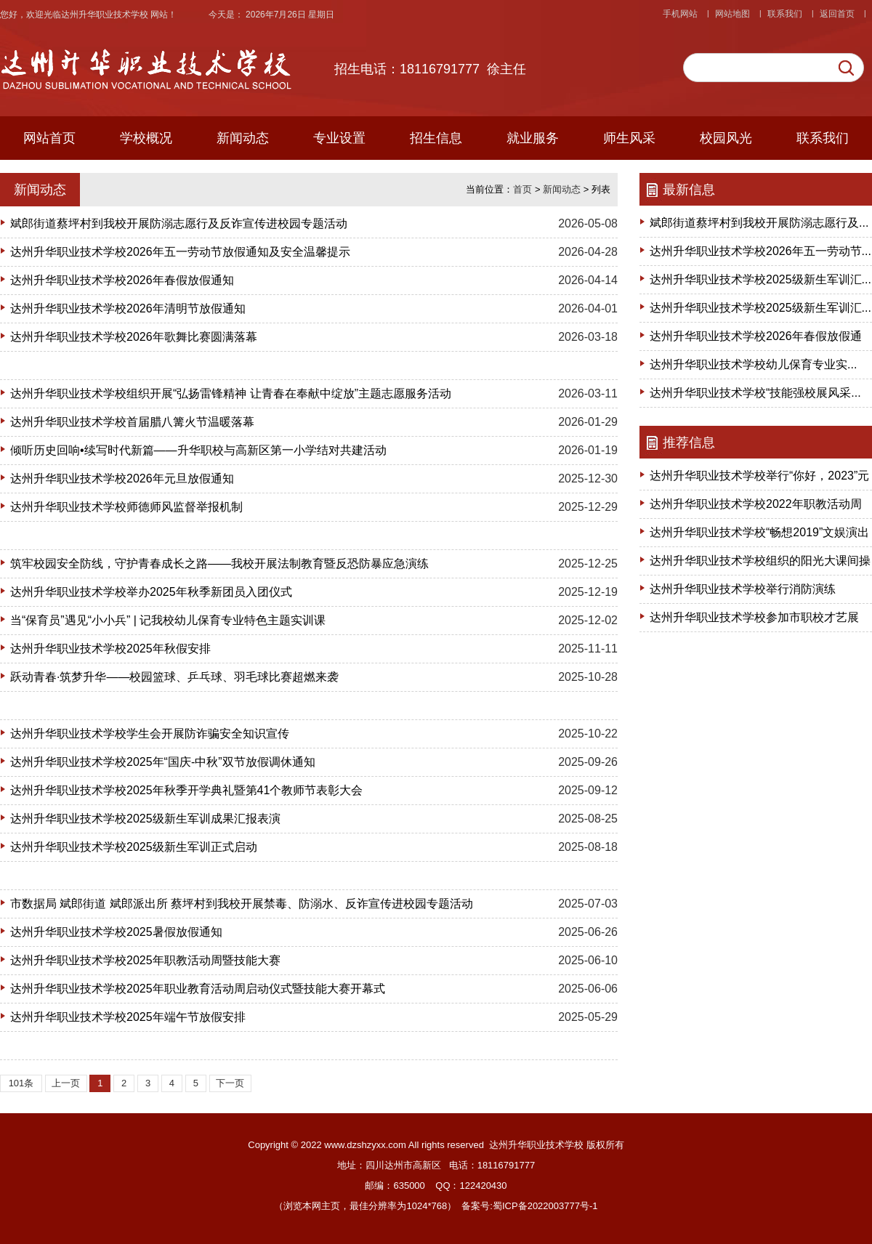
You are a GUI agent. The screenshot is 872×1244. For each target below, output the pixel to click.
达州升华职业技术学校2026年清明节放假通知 (128, 308)
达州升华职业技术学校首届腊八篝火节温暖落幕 (132, 422)
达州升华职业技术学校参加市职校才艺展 (754, 617)
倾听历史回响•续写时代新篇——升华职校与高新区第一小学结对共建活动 (198, 450)
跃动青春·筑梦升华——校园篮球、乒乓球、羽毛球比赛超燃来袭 (174, 677)
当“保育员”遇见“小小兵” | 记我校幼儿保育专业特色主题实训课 (168, 620)
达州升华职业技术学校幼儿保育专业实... (753, 364)
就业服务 (532, 138)
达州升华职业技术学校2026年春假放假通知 (122, 280)
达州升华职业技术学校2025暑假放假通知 (116, 932)
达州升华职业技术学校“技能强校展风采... (755, 393)
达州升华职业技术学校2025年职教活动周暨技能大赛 (145, 960)
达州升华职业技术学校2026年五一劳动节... (760, 251)
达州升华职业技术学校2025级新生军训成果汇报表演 (145, 818)
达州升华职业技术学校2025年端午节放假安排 (128, 1017)
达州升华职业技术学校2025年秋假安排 (110, 648)
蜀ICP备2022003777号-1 (545, 1205)
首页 (522, 189)
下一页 (230, 1083)
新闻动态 (243, 138)
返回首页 (837, 14)
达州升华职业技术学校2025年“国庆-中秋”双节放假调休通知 (162, 762)
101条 (21, 1083)
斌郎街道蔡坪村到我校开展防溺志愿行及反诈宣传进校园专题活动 (178, 223)
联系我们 (784, 14)
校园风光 (726, 138)
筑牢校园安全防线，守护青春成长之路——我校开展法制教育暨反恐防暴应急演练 (219, 563)
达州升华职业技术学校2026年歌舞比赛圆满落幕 (133, 337)
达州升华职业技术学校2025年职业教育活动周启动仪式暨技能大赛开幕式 (197, 988)
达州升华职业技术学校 (105, 14)
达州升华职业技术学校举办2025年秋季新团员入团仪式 (151, 592)
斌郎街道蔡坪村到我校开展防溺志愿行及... (759, 223)
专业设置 (339, 138)
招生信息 (436, 138)
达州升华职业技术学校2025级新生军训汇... (760, 279)
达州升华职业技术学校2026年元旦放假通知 (122, 478)
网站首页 (49, 138)
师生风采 (629, 138)
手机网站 (680, 14)
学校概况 (146, 138)
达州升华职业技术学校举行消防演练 (743, 589)
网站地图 (732, 14)
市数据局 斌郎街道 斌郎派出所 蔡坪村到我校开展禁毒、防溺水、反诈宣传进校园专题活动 (241, 903)
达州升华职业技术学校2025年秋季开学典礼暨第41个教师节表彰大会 (186, 790)
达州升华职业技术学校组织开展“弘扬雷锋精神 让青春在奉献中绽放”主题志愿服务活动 (230, 393)
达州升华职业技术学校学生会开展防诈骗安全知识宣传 (149, 733)
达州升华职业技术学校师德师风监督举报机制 (126, 507)
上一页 (66, 1083)
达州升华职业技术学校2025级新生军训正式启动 (133, 847)
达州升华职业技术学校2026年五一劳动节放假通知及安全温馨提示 (180, 252)
